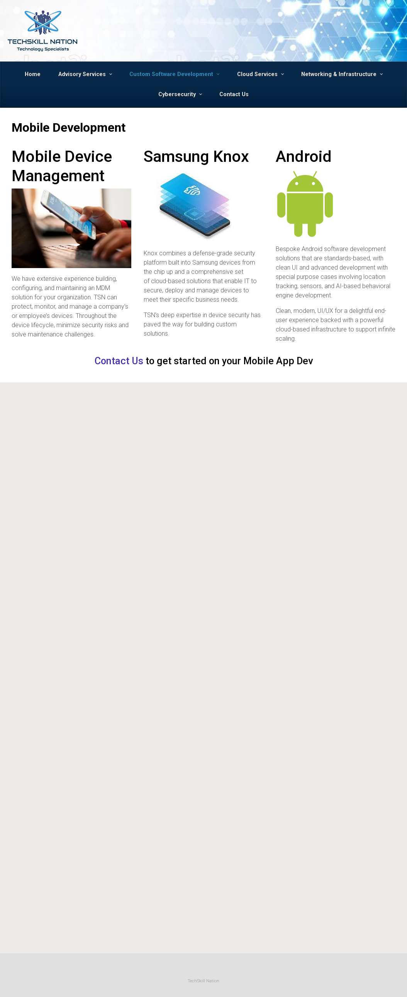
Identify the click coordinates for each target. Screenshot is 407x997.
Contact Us (119, 361)
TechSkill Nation (203, 980)
